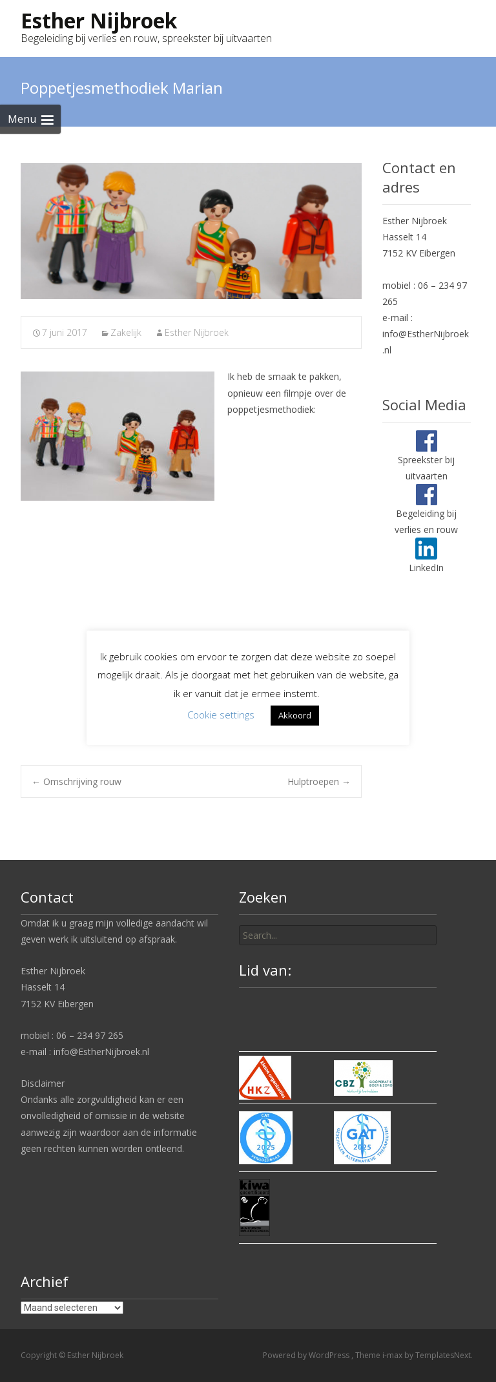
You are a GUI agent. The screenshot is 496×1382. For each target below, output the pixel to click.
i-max (393, 1355)
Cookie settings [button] (220, 714)
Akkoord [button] (294, 715)
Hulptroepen (319, 781)
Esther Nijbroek (197, 332)
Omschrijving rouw (76, 781)
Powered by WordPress (307, 1355)
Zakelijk (125, 332)
